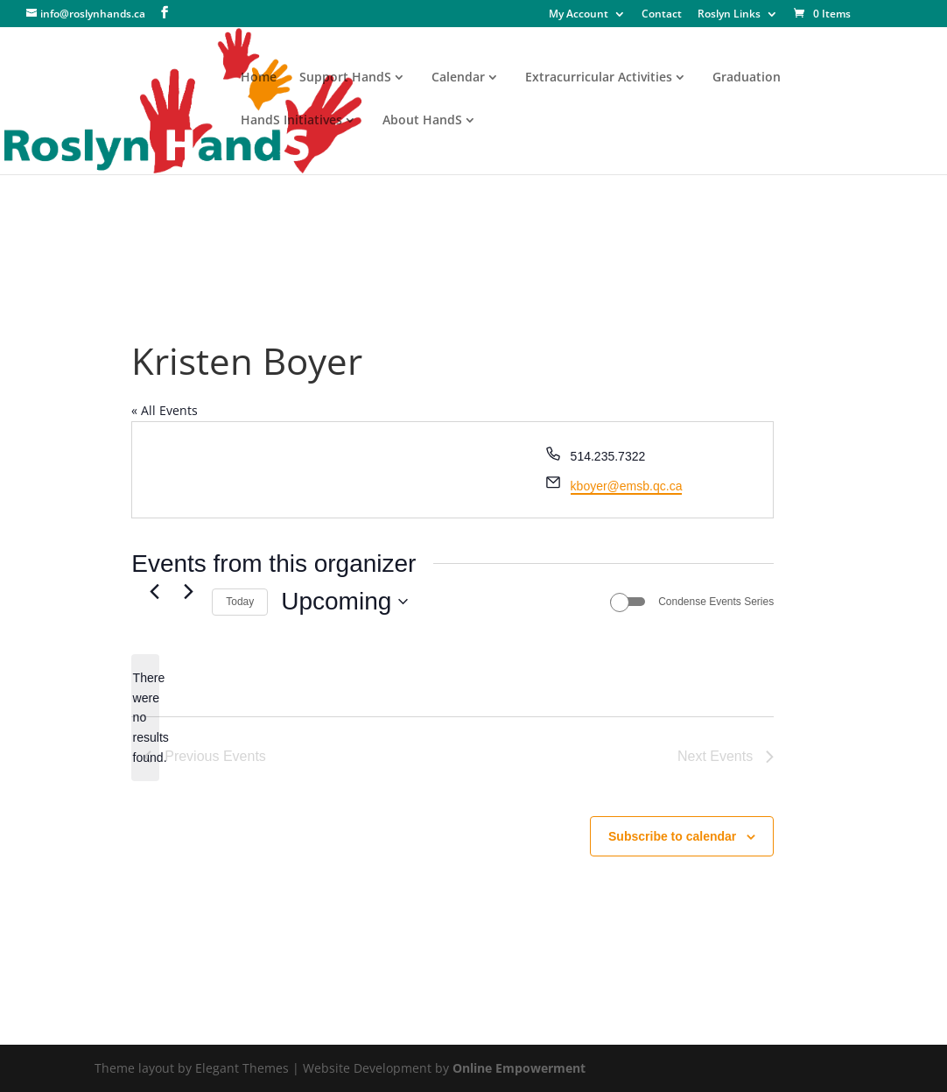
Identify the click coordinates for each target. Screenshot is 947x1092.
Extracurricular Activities (598, 78)
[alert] (145, 717)
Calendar (458, 78)
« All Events (164, 410)
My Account (578, 15)
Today (240, 601)
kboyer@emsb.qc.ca (627, 486)
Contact (662, 15)
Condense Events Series (716, 601)
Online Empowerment (519, 1068)
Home (259, 78)
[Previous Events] (154, 591)
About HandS (422, 121)
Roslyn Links (729, 15)
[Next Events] (188, 591)
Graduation (746, 78)
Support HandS (345, 78)
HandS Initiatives (291, 121)
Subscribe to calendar (672, 836)
